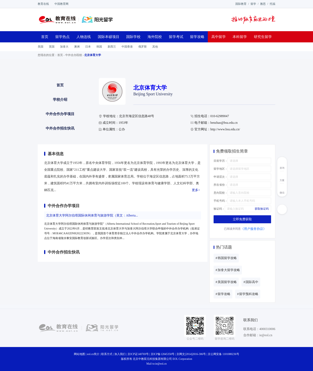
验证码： (219, 208)
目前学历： (221, 160)
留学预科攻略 (247, 294)
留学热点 (62, 37)
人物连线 (83, 37)
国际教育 (241, 3)
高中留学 (218, 37)
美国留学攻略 (226, 282)
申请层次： (221, 176)
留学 (253, 3)
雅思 (263, 3)
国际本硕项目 (108, 37)
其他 (155, 46)
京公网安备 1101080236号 (223, 354)
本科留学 (240, 37)
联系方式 (106, 354)
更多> (196, 190)
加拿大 (64, 46)
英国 (51, 46)
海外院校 (155, 37)
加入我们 (120, 354)
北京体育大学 (92, 55)
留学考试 (176, 37)
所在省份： (221, 184)
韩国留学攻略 (226, 258)
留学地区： (221, 168)
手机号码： (221, 200)
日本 (88, 46)
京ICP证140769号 (138, 354)
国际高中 (251, 282)
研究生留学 (263, 37)
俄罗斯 (142, 46)
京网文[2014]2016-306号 (191, 354)
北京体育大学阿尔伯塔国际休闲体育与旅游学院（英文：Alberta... (92, 215)
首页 (44, 37)
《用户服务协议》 (253, 228)
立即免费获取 (242, 219)
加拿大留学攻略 (228, 270)
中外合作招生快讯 (60, 128)
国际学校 (133, 37)
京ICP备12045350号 (163, 354)
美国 (40, 46)
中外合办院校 (73, 55)
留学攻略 (197, 37)
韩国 (99, 46)
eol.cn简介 (93, 354)
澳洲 (77, 46)
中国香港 (127, 46)
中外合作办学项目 (60, 114)
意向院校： (221, 192)
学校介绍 (60, 100)
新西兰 (112, 46)
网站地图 (79, 354)
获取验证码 (262, 208)
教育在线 (43, 3)
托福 (272, 3)
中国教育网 (61, 3)
